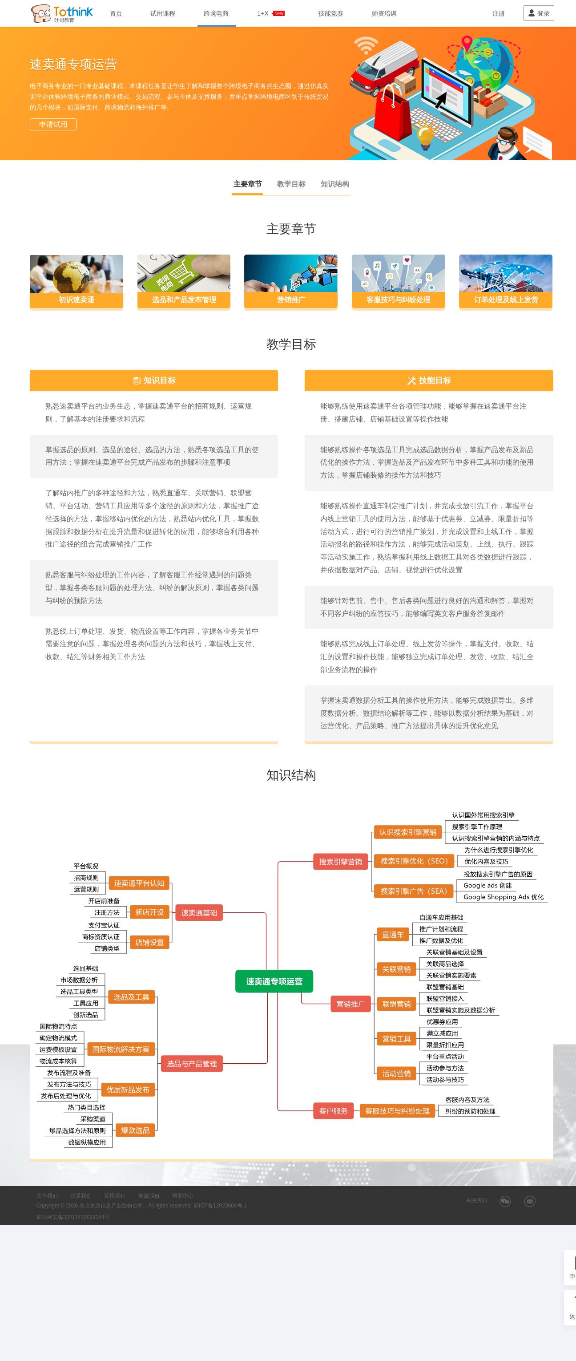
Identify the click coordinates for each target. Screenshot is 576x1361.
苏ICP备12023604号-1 (220, 1206)
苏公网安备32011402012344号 (73, 1217)
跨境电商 (216, 13)
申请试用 (53, 124)
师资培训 (384, 13)
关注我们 (476, 1200)
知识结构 (335, 184)
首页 (116, 13)
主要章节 (248, 184)
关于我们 (47, 1196)
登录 (539, 13)
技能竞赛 (330, 13)
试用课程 (162, 13)
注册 (498, 13)
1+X (271, 13)
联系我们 (81, 1196)
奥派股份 (149, 1196)
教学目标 (291, 184)
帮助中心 (182, 1196)
